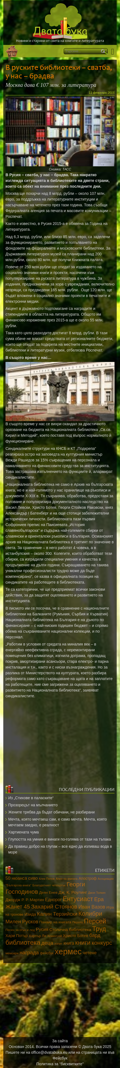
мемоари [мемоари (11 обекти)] (11, 953)
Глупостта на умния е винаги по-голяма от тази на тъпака (59, 839)
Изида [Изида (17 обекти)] (30, 914)
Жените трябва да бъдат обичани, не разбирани (51, 812)
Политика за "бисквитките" (60, 1064)
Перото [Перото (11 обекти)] (77, 922)
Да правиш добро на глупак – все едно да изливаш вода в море (60, 849)
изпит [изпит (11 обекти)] (58, 943)
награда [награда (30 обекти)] (29, 952)
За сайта (60, 1041)
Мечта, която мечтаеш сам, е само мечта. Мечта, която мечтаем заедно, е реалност (57, 822)
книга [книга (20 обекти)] (68, 943)
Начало (11, 51)
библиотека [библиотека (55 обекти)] (22, 942)
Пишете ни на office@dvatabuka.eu (36, 1052)
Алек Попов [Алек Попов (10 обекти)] (47, 878)
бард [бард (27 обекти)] (94, 935)
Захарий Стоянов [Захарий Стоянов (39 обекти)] (54, 906)
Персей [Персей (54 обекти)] (95, 921)
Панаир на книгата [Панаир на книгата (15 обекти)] (55, 922)
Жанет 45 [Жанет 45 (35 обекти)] (17, 907)
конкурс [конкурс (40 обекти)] (101, 943)
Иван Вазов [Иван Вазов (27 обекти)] (91, 907)
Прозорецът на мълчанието (33, 805)
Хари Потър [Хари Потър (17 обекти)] (16, 935)
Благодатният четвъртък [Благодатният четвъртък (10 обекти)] (48, 885)
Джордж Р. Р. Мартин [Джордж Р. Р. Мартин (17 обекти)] (24, 900)
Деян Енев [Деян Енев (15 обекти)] (48, 892)
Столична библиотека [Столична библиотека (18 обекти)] (70, 929)
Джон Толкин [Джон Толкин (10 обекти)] (96, 892)
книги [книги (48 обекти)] (83, 942)
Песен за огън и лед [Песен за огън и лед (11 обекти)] (20, 930)
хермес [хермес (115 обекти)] (68, 951)
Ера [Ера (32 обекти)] (99, 899)
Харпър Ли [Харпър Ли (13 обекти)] (37, 936)
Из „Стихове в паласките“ (31, 798)
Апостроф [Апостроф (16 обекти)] (88, 878)
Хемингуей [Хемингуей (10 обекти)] (54, 936)
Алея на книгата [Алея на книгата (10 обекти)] (66, 878)
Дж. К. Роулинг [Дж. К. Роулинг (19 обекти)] (72, 892)
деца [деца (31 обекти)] (47, 943)
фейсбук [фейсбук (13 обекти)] (47, 953)
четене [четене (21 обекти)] (90, 952)
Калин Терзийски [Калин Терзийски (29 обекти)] (57, 914)
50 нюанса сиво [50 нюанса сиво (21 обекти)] (21, 878)
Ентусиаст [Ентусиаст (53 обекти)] (78, 899)
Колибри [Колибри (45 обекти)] (90, 913)
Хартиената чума (23, 832)
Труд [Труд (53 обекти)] (99, 928)
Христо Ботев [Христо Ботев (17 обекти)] (75, 935)
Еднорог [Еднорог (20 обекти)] (53, 899)
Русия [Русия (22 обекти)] (42, 929)
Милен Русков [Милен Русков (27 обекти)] (21, 921)
